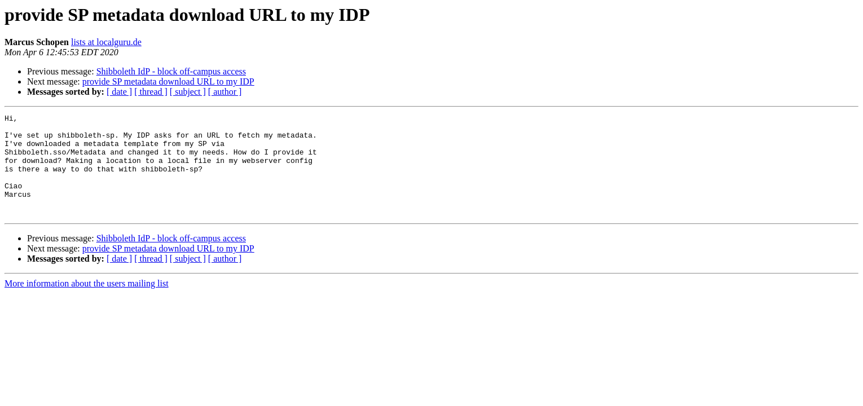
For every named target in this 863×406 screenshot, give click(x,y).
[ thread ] (151, 91)
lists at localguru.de (106, 42)
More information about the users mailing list (87, 303)
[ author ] (225, 91)
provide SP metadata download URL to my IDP (168, 81)
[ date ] (119, 91)
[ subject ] (188, 91)
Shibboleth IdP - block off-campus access (171, 71)
